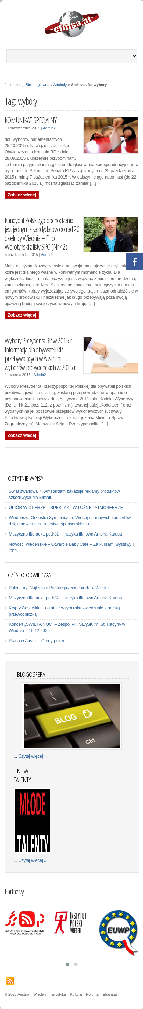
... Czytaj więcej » (30, 756)
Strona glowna (37, 85)
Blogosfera (31, 674)
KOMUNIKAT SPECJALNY (30, 120)
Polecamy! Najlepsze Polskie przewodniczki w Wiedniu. (60, 587)
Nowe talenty (22, 775)
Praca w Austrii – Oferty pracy (36, 640)
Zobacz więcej (22, 194)
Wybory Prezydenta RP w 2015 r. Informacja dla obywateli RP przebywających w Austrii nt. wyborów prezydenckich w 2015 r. (40, 353)
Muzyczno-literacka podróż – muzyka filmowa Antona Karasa (65, 534)
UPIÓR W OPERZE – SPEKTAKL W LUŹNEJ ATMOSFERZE (66, 507)
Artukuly (60, 85)
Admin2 (49, 128)
